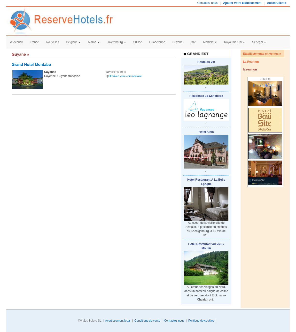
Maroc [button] (93, 42)
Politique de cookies (201, 320)
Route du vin (206, 62)
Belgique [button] (73, 42)
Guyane (177, 42)
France (34, 42)
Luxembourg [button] (116, 42)
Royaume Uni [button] (234, 42)
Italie (193, 42)
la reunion (250, 69)
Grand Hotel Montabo (31, 64)
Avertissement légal (118, 320)
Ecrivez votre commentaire (126, 76)
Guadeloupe (157, 42)
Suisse (137, 42)
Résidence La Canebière (206, 96)
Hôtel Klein (206, 132)
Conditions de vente (147, 320)
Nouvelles (52, 42)
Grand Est (197, 54)
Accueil (16, 42)
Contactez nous (207, 3)
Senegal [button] (259, 42)
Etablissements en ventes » (262, 53)
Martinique (210, 42)
